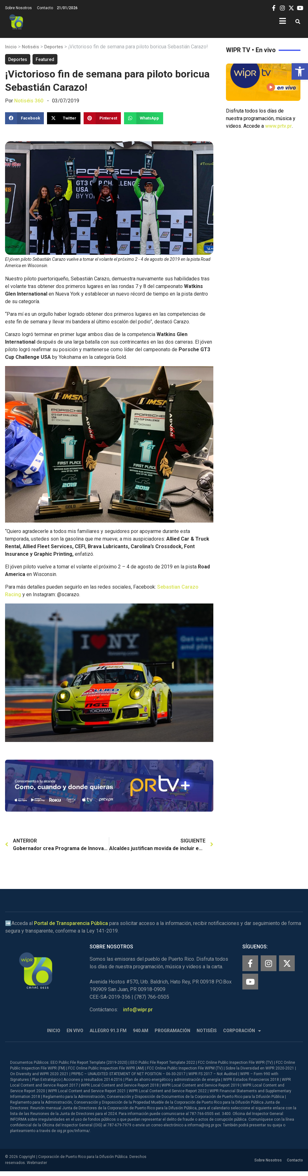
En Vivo (75, 1030)
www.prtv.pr (278, 126)
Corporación (242, 1030)
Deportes (53, 46)
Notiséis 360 (28, 101)
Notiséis (30, 46)
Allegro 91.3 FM (108, 1030)
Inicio (11, 46)
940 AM (140, 1030)
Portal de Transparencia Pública (71, 923)
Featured (45, 59)
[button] (300, 71)
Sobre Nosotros (18, 8)
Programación (172, 1030)
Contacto (45, 8)
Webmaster (37, 1163)
